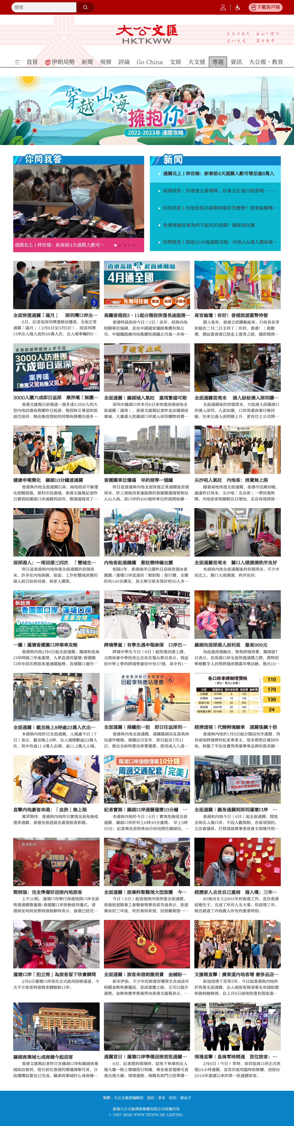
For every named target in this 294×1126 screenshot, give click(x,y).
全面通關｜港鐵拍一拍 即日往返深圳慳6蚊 (147, 727)
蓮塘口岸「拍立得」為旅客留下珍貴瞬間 (54, 974)
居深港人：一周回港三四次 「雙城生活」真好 (56, 562)
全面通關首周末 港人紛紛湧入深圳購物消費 (237, 398)
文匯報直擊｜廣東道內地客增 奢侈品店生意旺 (237, 974)
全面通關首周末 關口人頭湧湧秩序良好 (235, 562)
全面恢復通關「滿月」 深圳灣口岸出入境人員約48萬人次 (56, 315)
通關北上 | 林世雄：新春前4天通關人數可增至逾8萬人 (60, 245)
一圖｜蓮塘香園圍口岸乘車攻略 (45, 645)
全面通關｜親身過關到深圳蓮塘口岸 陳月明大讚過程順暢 (237, 809)
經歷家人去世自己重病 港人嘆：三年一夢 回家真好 (237, 892)
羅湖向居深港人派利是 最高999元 (230, 645)
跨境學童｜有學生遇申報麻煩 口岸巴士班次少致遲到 (147, 645)
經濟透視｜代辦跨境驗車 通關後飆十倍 (235, 727)
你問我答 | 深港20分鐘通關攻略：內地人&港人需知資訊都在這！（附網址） (222, 242)
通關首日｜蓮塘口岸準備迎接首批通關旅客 (147, 1057)
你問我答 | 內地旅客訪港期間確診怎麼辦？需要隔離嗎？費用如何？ (222, 208)
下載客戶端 (268, 7)
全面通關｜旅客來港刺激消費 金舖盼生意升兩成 (147, 974)
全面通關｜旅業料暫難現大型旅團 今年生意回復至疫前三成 (147, 892)
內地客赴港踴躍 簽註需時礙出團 (138, 562)
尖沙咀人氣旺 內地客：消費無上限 (231, 480)
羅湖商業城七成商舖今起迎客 (43, 1057)
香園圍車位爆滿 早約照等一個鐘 (138, 480)
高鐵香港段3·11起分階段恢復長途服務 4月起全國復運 (147, 315)
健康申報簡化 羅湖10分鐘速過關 (48, 480)
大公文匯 (147, 34)
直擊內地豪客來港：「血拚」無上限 (50, 809)
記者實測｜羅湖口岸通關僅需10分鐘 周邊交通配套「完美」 (147, 809)
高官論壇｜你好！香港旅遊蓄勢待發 (231, 315)
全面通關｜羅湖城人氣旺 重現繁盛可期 (145, 398)
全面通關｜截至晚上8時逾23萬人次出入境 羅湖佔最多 (56, 727)
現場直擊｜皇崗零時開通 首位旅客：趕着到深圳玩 (237, 1057)
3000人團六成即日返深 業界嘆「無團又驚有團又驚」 (56, 397)
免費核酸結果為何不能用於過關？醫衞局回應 (209, 225)
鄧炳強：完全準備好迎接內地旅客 (47, 892)
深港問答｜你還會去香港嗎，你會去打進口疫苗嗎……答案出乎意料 (222, 190)
